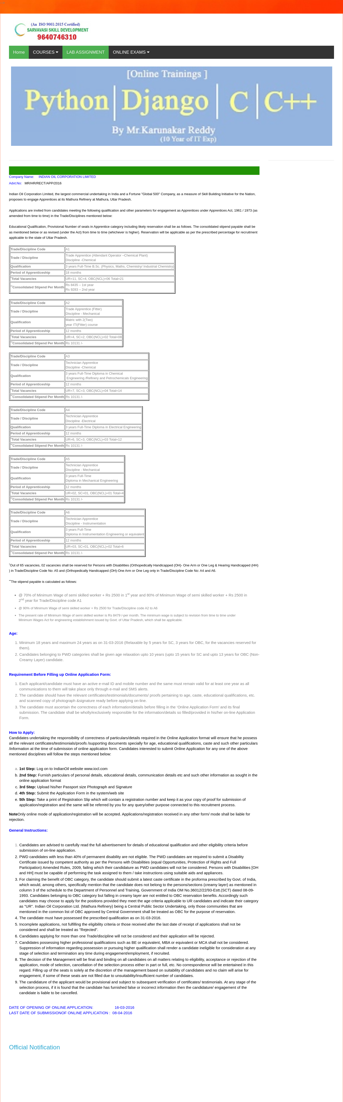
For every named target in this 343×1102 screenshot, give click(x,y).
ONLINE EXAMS (131, 52)
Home (19, 52)
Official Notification (34, 1047)
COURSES (45, 52)
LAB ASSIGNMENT (86, 52)
